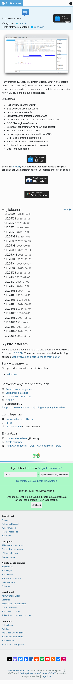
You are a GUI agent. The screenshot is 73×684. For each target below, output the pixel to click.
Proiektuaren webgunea (19, 389)
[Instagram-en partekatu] (63, 658)
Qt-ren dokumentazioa (12, 549)
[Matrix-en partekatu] (9, 658)
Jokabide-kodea (9, 607)
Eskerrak (6, 586)
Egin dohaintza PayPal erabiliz (54, 474)
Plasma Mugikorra (10, 532)
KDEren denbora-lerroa (12, 636)
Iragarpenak (7, 566)
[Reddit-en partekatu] (36, 658)
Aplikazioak (11, 3)
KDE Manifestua (9, 640)
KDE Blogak (7, 570)
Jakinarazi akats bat (17, 392)
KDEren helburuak (10, 553)
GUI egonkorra (45, 445)
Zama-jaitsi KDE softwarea (14, 604)
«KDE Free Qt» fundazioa (13, 633)
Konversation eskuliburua (19, 419)
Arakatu (36, 505)
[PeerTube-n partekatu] (53, 658)
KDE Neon (6, 536)
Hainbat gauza (8, 582)
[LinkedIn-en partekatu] (31, 658)
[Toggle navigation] (46, 3)
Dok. (32, 445)
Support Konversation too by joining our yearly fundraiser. (34, 407)
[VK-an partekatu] (58, 658)
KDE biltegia (7, 625)
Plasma (5, 520)
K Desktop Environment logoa (32, 673)
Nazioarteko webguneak (13, 644)
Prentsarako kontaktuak (13, 578)
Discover (15, 166)
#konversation (14, 426)
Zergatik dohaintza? (49, 468)
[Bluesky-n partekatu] (20, 658)
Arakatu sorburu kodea (18, 396)
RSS (67, 209)
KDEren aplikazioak (10, 524)
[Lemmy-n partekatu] (42, 658)
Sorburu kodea (8, 557)
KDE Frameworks (10, 528)
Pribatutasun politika (11, 611)
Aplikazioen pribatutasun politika (16, 615)
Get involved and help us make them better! (36, 356)
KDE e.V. (5, 629)
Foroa (9, 422)
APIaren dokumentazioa (12, 545)
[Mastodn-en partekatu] (15, 658)
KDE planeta (7, 574)
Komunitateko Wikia (11, 596)
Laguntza (6, 600)
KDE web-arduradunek (19, 670)
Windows (37, 27)
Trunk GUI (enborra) (16, 445)
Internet (21, 23)
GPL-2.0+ (11, 400)
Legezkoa (46, 676)
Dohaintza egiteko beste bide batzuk (36, 481)
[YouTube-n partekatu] (47, 658)
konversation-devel (16, 438)
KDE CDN (17, 353)
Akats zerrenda (14, 442)
